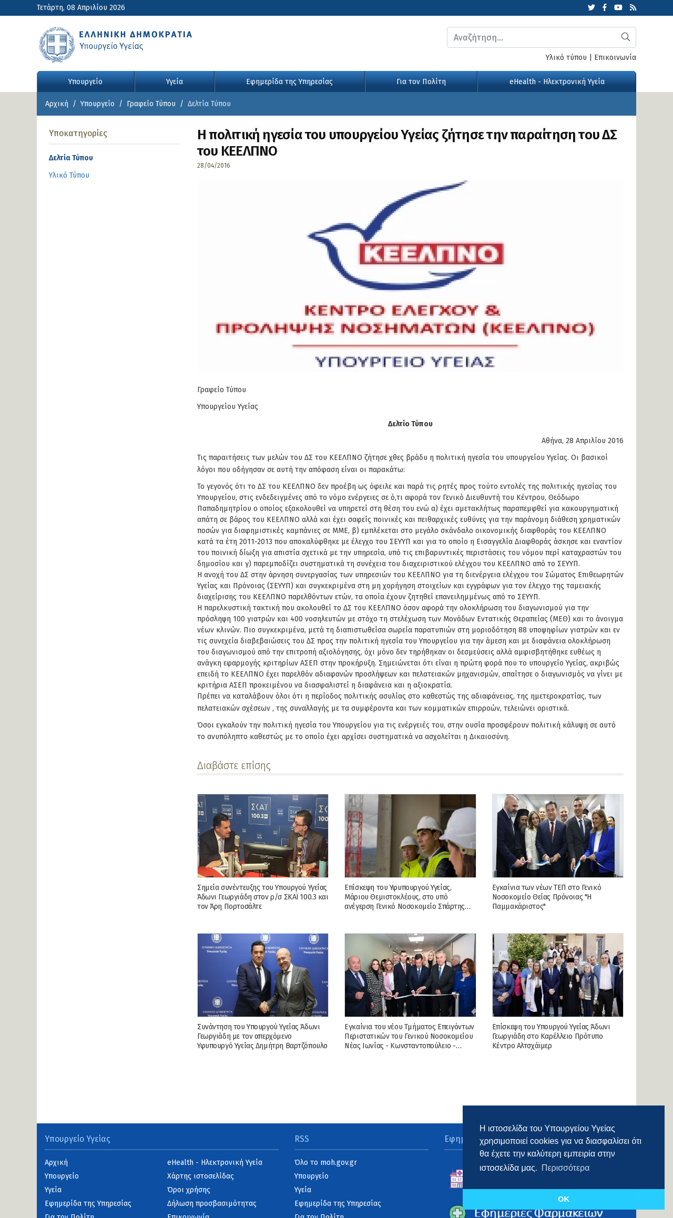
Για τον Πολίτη (421, 81)
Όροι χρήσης (188, 1189)
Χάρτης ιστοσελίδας (200, 1176)
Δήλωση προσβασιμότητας (212, 1203)
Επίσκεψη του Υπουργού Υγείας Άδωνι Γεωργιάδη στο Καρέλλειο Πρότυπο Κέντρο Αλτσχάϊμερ (551, 1036)
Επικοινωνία (615, 57)
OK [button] (563, 1199)
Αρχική (56, 103)
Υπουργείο (85, 81)
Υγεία (174, 81)
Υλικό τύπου (566, 57)
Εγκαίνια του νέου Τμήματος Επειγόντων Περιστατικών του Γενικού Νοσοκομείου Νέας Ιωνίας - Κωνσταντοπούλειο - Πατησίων (409, 1041)
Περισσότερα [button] (566, 1167)
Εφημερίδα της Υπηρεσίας (289, 81)
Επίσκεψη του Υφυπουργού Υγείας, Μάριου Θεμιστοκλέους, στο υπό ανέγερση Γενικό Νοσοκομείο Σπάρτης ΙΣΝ (404, 902)
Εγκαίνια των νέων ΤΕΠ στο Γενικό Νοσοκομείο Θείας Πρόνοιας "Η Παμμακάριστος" (546, 897)
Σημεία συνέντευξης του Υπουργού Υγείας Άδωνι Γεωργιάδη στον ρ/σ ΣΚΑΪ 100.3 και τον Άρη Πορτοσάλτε (263, 897)
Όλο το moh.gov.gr (325, 1162)
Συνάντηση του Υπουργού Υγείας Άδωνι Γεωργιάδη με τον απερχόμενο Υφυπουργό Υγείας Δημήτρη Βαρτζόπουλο (262, 1036)
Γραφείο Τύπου (151, 103)
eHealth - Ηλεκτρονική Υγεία (557, 81)
